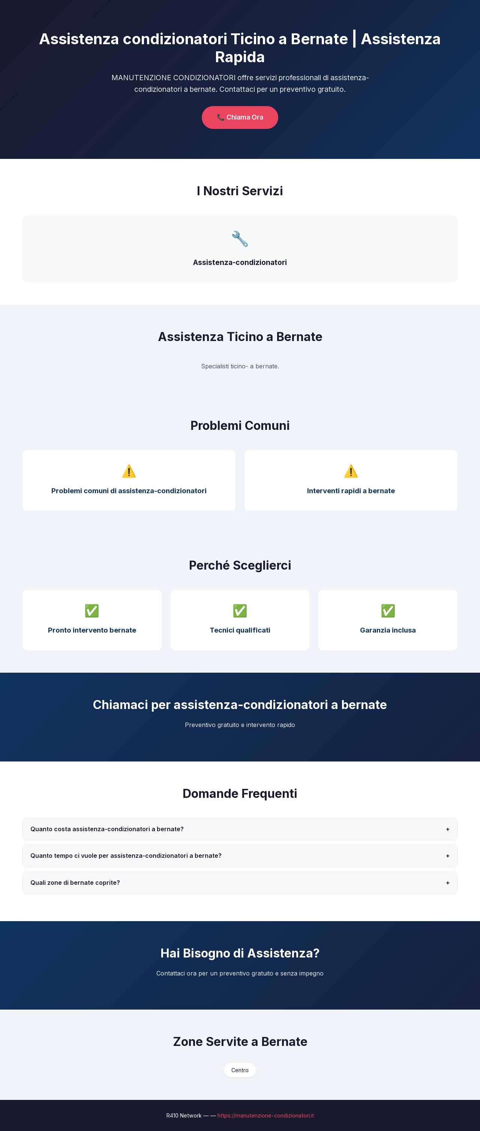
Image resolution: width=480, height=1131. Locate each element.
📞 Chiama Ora (240, 117)
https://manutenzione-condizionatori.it (266, 1115)
